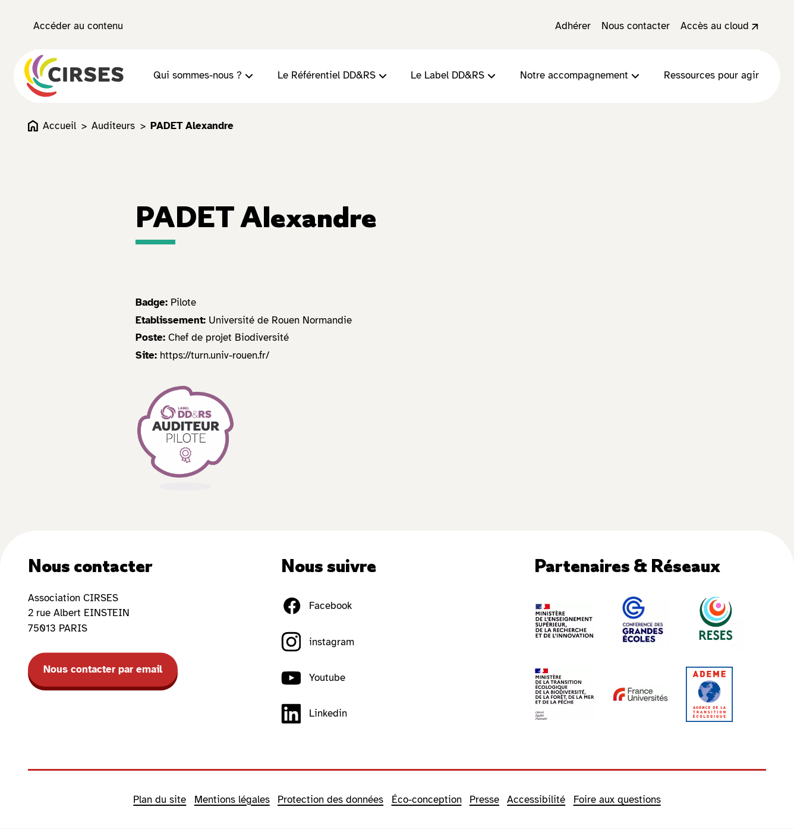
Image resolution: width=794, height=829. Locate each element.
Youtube (313, 678)
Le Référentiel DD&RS (334, 76)
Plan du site (159, 800)
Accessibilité (536, 800)
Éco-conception (427, 800)
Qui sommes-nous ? (204, 76)
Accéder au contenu (78, 26)
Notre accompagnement (581, 76)
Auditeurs (113, 126)
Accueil (52, 126)
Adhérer (573, 26)
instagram (317, 643)
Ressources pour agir (711, 76)
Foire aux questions (617, 800)
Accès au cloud (720, 26)
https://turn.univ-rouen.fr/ (214, 356)
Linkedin (314, 714)
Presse (484, 800)
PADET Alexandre (192, 126)
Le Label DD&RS (455, 76)
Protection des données (330, 800)
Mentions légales (232, 800)
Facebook (316, 606)
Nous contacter (635, 26)
